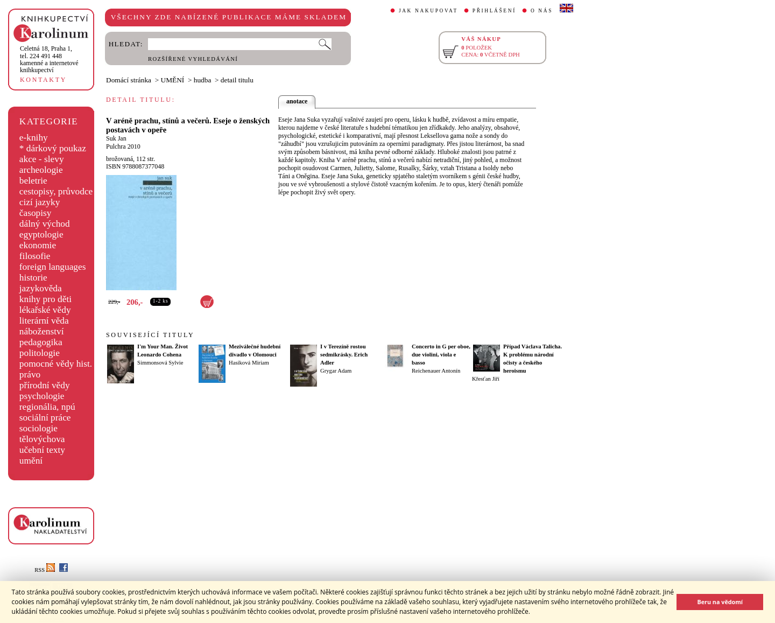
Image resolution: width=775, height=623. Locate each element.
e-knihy (33, 137)
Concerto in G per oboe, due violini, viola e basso (441, 355)
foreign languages (52, 267)
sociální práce (45, 417)
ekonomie (37, 245)
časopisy (35, 213)
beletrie (33, 181)
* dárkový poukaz (52, 148)
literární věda (44, 321)
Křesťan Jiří (485, 379)
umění (31, 461)
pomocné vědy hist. (55, 364)
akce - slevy (41, 159)
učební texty (42, 450)
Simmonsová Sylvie (160, 363)
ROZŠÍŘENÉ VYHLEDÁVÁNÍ (193, 59)
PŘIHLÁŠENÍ (494, 10)
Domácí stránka (128, 80)
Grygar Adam (335, 371)
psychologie (42, 396)
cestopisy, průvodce (56, 191)
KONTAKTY (43, 79)
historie (33, 277)
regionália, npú (47, 407)
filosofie (35, 256)
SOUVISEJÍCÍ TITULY (150, 335)
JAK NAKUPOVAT (428, 10)
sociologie (38, 428)
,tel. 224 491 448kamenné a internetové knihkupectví (49, 59)
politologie (39, 353)
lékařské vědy (45, 310)
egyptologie (41, 234)
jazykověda (40, 288)
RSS (44, 570)
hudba (203, 80)
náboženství (41, 331)
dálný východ (44, 224)
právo (29, 374)
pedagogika (40, 342)
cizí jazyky (39, 202)
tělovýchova (42, 439)
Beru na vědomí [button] (720, 602)
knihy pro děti (45, 299)
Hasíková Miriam (249, 363)
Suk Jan (116, 138)
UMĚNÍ (173, 80)
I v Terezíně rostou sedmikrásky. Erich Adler (344, 355)
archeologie (41, 170)
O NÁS (542, 10)
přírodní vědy (44, 385)
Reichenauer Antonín (436, 371)
